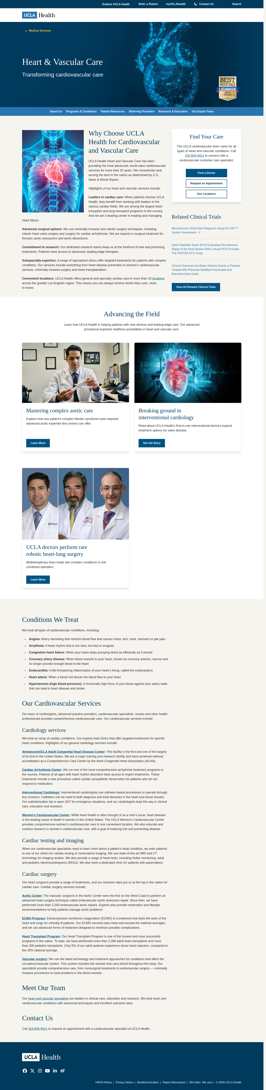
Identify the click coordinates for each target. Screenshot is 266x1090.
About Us (56, 111)
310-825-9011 (194, 155)
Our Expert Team (203, 111)
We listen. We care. (201, 1082)
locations (158, 278)
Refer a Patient (148, 4)
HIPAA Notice (103, 1082)
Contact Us (206, 4)
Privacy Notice (124, 1082)
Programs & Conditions (81, 111)
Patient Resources (113, 111)
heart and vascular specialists (48, 998)
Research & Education (173, 111)
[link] (25, 1071)
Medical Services (40, 30)
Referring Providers (141, 111)
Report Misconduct (174, 1082)
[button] (116, 4)
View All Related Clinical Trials (196, 287)
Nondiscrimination (148, 1082)
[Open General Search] (235, 4)
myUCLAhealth (176, 4)
